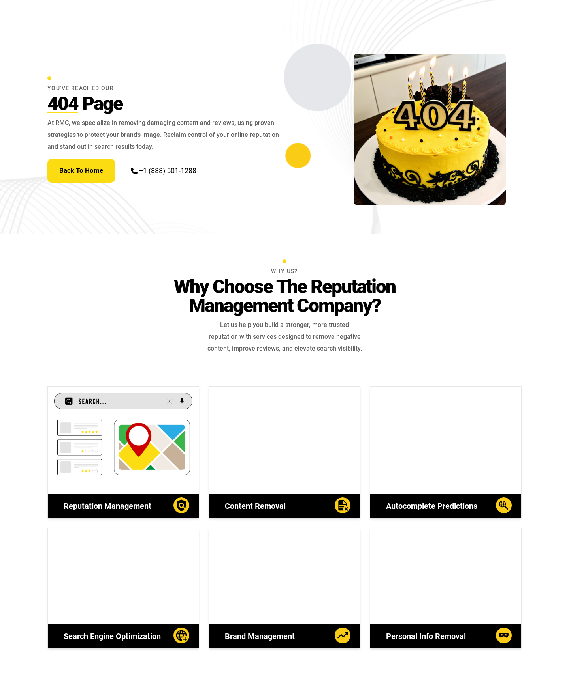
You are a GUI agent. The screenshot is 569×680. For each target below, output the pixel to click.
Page (84, 103)
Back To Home (81, 170)
